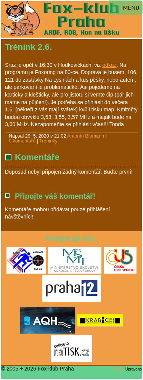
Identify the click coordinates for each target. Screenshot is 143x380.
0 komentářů (22, 141)
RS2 (119, 369)
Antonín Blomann (85, 136)
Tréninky (48, 141)
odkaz (109, 65)
